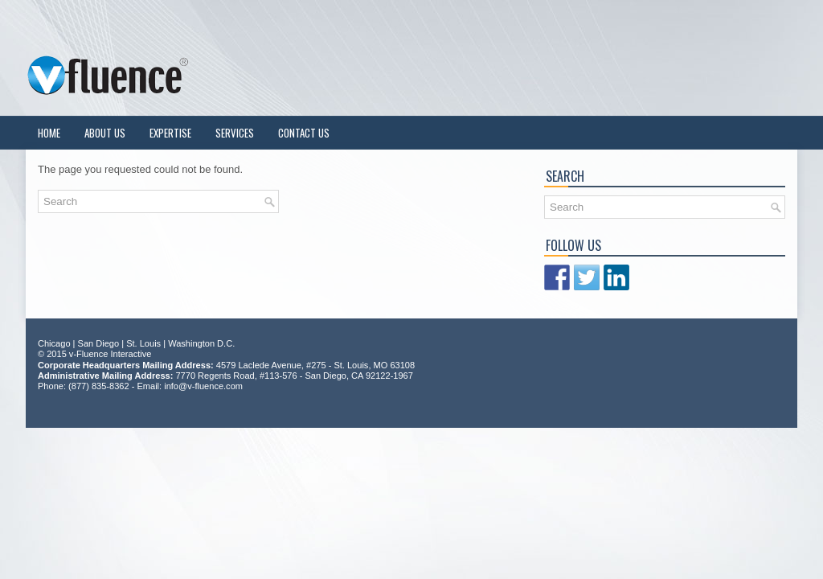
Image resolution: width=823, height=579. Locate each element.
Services (234, 133)
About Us (104, 133)
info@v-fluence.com (203, 386)
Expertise (170, 133)
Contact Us (304, 133)
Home (49, 133)
